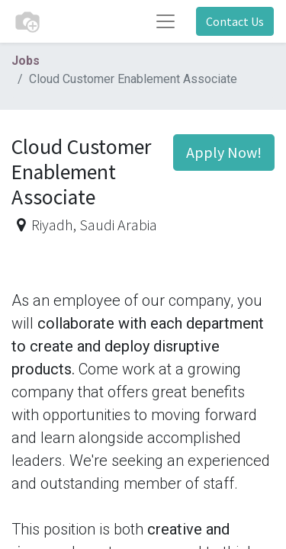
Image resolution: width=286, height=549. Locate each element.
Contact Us (235, 21)
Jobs (25, 60)
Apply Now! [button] (224, 152)
